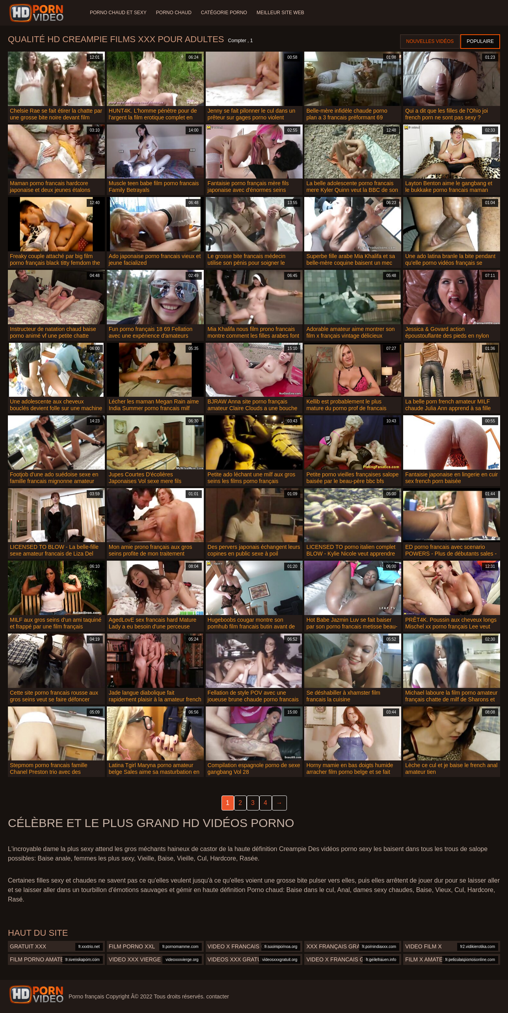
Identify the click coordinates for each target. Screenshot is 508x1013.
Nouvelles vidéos (430, 41)
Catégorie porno (224, 12)
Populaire (480, 41)
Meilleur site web (280, 12)
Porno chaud (174, 12)
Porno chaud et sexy (118, 12)
